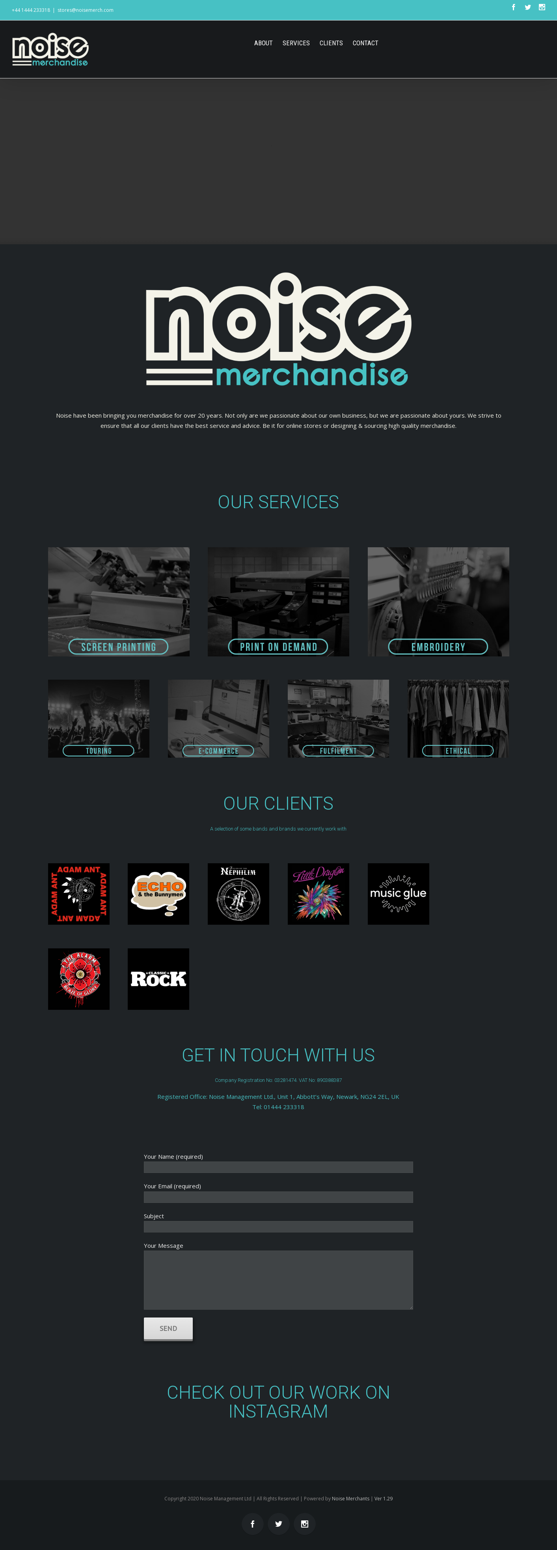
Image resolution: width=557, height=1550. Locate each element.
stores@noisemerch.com (86, 10)
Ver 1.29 (383, 1498)
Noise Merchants (350, 1498)
